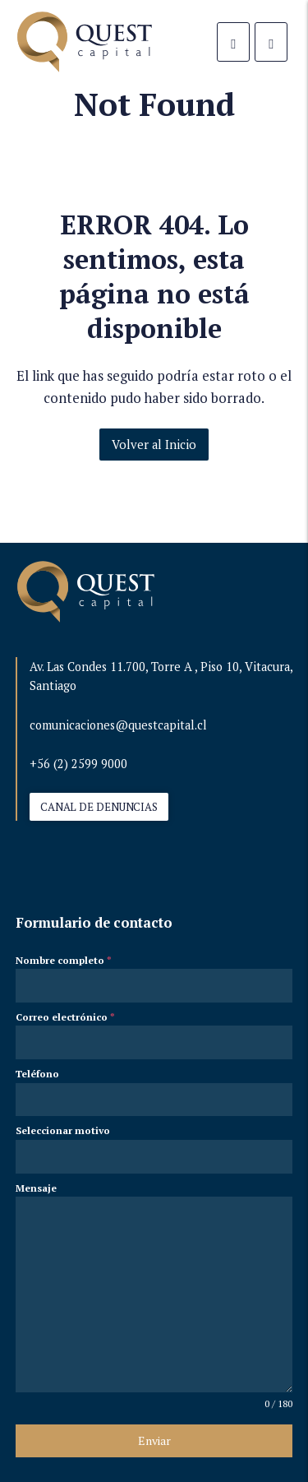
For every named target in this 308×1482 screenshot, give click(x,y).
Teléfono (37, 1074)
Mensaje (36, 1188)
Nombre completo (64, 960)
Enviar (154, 1440)
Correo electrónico (65, 1017)
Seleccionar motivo (63, 1130)
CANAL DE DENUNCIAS (99, 806)
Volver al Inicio (153, 444)
